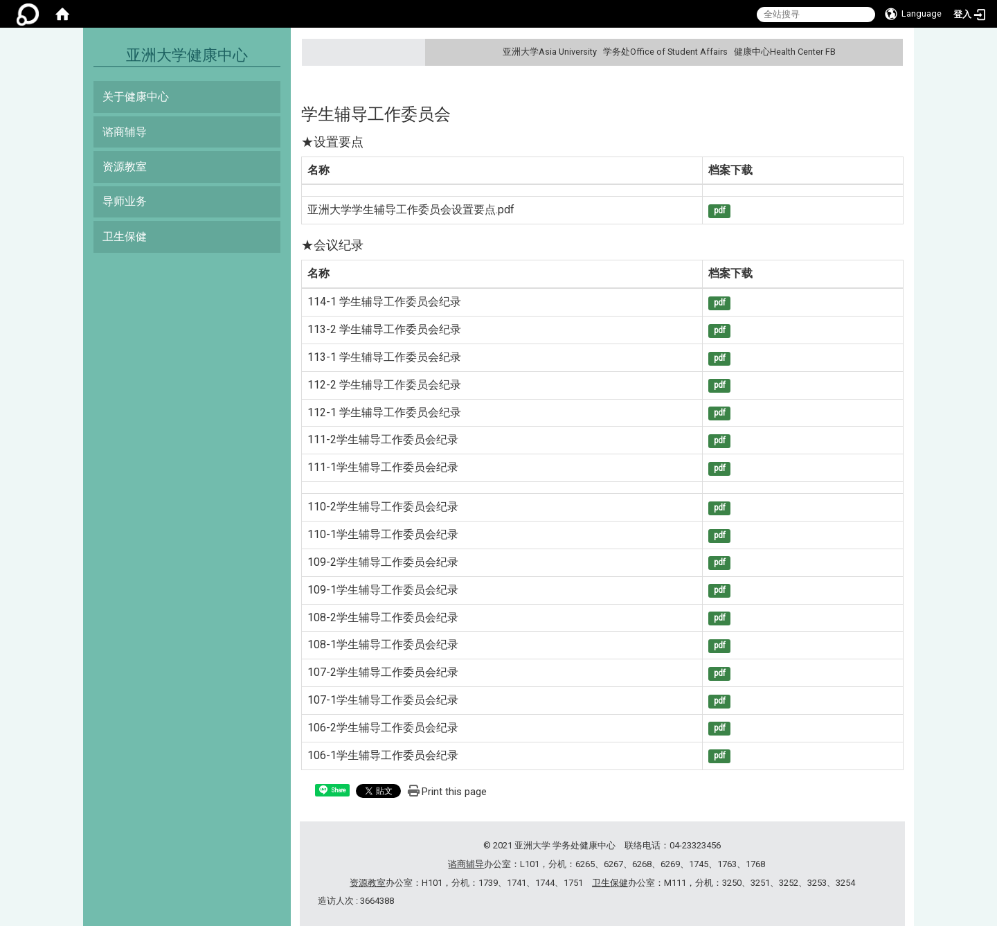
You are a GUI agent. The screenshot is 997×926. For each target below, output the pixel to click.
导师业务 (124, 201)
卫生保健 (124, 236)
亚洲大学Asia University (550, 51)
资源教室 (124, 166)
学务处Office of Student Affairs (665, 51)
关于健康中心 (135, 96)
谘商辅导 (124, 132)
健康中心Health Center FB (785, 51)
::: (891, 51)
